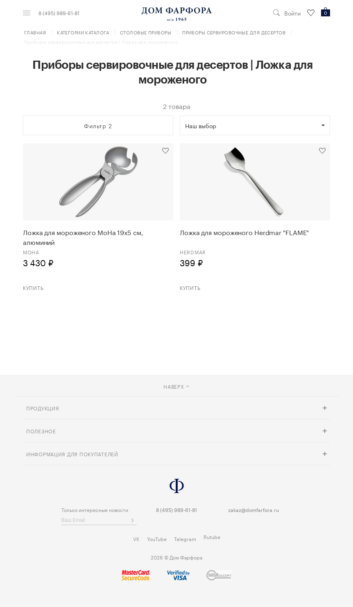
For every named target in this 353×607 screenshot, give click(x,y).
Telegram (185, 538)
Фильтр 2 (98, 125)
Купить (33, 287)
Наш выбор (200, 125)
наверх (176, 386)
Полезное (41, 431)
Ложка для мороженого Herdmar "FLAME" (244, 232)
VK (136, 538)
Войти (292, 12)
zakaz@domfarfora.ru (253, 509)
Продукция (42, 408)
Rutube (212, 536)
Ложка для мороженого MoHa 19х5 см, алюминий (83, 237)
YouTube (157, 538)
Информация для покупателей (72, 454)
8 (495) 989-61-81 (58, 12)
